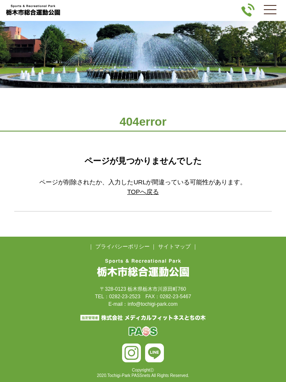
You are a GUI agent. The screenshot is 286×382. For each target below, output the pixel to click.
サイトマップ (174, 246)
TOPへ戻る (143, 191)
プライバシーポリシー (122, 246)
